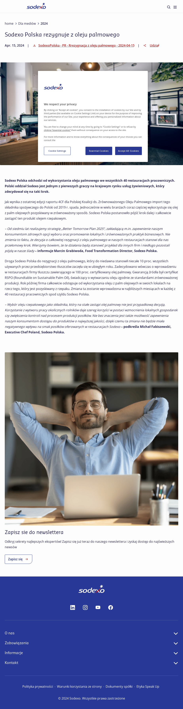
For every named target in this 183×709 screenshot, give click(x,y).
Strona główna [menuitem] (25, 6)
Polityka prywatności (37, 686)
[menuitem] (169, 7)
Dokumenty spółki (119, 686)
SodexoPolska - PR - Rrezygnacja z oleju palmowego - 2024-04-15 (83, 45)
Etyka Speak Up (148, 686)
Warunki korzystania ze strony (79, 686)
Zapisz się (18, 559)
